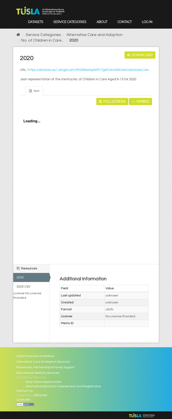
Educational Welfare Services (37, 373)
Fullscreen (112, 101)
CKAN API (23, 399)
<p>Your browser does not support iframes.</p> (86, 183)
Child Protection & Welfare (35, 356)
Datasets (35, 22)
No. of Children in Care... (42, 40)
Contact (124, 22)
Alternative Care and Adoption (95, 35)
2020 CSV (23, 286)
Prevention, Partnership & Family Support (45, 367)
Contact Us (24, 390)
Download (140, 55)
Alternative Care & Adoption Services (43, 361)
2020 (73, 40)
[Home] (18, 35)
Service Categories (69, 22)
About (102, 22)
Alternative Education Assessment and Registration (63, 386)
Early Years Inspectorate (43, 381)
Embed (140, 101)
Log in (147, 22)
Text (34, 91)
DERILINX (40, 395)
